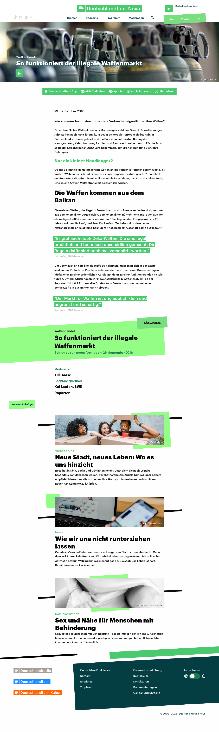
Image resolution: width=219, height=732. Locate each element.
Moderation (136, 17)
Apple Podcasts (139, 91)
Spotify (116, 91)
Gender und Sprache (146, 692)
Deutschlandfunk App (60, 91)
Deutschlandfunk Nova (95, 670)
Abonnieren (165, 91)
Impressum (140, 675)
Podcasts (92, 17)
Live (171, 18)
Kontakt (85, 675)
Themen (72, 17)
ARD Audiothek (93, 91)
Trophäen (86, 687)
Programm (113, 17)
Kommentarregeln (145, 687)
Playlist (185, 18)
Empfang (86, 681)
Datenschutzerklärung (147, 670)
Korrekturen (141, 681)
